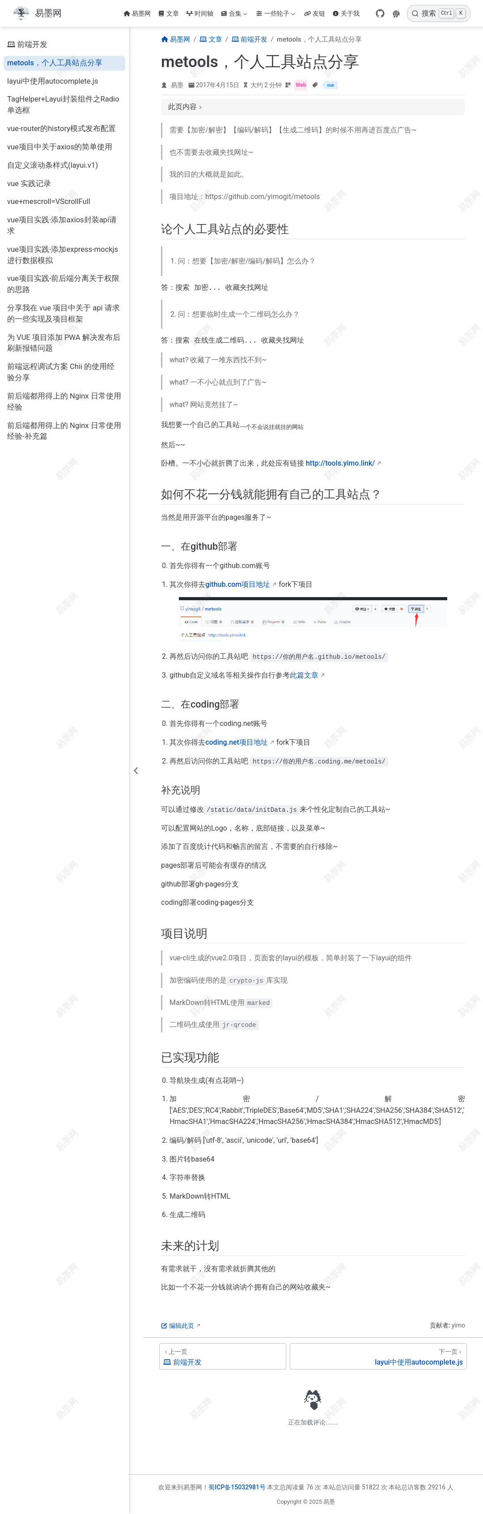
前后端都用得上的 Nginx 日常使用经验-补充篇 (64, 431)
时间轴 (199, 13)
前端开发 (27, 45)
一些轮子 (275, 13)
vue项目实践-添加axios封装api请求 (62, 225)
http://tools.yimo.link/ (340, 465)
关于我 (346, 13)
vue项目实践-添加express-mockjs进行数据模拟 (62, 255)
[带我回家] (37, 13)
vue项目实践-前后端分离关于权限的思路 (63, 284)
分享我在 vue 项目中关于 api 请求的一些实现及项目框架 (63, 313)
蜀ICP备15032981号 (237, 1487)
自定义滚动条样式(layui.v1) (52, 165)
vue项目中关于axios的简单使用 (59, 147)
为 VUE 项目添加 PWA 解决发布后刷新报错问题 (63, 343)
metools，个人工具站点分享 (54, 63)
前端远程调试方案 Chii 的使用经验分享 (60, 372)
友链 (314, 13)
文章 (168, 13)
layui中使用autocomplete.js (52, 81)
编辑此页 (177, 1327)
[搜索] (438, 13)
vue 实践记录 (29, 183)
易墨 (177, 85)
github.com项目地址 (237, 586)
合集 (234, 13)
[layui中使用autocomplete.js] (378, 1358)
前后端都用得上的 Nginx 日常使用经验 (64, 401)
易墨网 (137, 13)
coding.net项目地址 (236, 744)
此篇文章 (304, 677)
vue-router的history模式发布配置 (61, 128)
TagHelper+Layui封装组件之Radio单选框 (63, 105)
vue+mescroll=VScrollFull (48, 201)
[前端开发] (222, 1358)
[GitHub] (380, 13)
